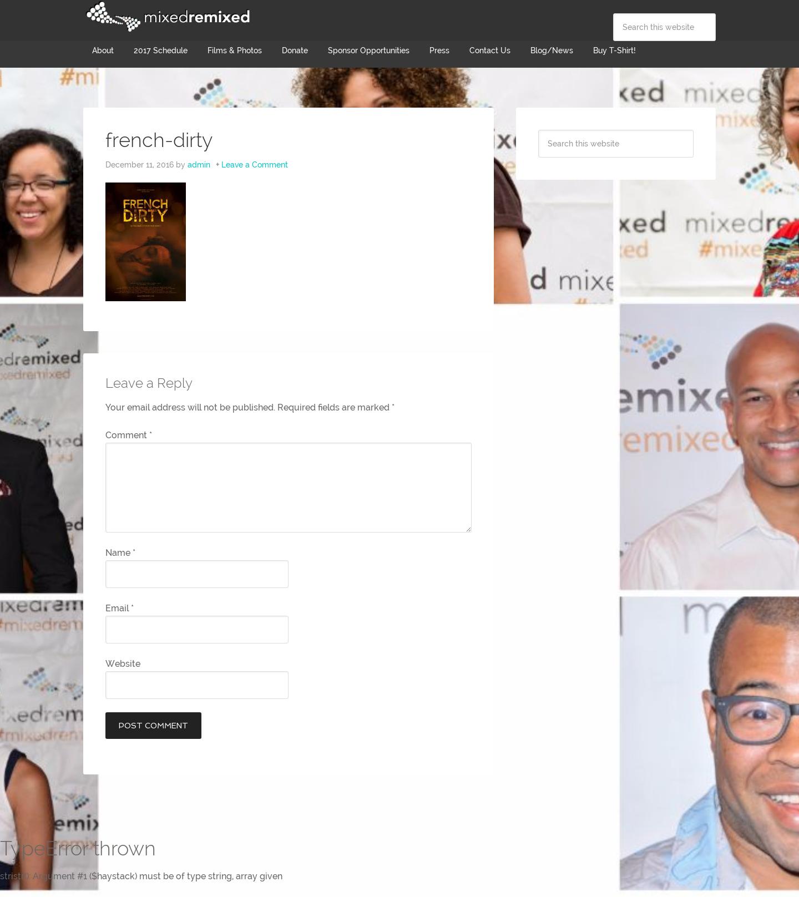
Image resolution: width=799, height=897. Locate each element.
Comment (128, 435)
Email (119, 608)
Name (120, 553)
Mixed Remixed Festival (166, 16)
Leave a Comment (254, 164)
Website (122, 663)
